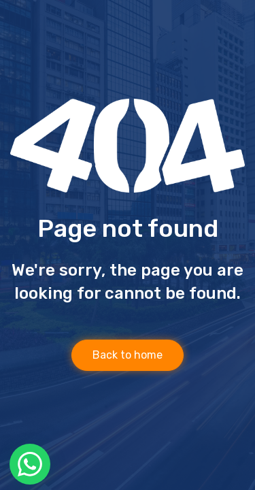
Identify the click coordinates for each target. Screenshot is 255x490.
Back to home (127, 354)
